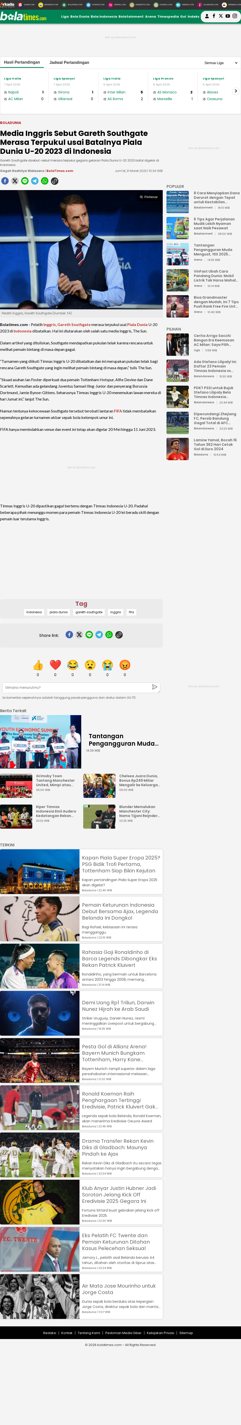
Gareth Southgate (74, 324)
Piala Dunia (137, 324)
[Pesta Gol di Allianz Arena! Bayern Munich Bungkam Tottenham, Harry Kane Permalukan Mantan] (40, 1080)
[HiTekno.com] (95, 4)
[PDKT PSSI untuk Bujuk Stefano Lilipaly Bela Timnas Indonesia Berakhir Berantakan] (177, 405)
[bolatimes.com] (23, 19)
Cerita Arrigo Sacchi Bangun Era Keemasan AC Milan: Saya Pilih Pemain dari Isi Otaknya (215, 340)
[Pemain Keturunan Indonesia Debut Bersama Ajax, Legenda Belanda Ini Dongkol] (40, 939)
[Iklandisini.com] (207, 4)
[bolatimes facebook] (213, 16)
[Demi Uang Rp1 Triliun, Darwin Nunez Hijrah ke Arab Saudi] (40, 1033)
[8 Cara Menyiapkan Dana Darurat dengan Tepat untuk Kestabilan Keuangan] (177, 211)
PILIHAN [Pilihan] (173, 329)
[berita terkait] (13, 710)
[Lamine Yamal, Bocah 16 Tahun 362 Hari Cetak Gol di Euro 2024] (177, 458)
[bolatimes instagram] (234, 16)
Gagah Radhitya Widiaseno (22, 171)
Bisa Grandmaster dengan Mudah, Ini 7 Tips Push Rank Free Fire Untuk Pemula (217, 302)
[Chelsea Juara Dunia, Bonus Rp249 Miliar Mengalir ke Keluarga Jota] (100, 795)
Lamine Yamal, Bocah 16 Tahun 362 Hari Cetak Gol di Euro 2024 (215, 444)
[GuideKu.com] (163, 4)
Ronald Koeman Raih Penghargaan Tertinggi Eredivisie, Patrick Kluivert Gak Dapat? (118, 1100)
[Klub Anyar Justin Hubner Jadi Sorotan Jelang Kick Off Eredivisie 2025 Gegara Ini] (40, 1222)
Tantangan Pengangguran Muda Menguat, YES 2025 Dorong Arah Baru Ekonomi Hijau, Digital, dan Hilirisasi (214, 249)
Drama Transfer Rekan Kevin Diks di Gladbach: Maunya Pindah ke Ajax (118, 1147)
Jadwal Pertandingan (69, 62)
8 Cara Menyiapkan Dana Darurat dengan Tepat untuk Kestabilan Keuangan (217, 197)
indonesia (34, 612)
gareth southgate (89, 612)
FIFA (118, 410)
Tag (81, 604)
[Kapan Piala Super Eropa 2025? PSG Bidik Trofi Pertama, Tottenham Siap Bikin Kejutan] (40, 891)
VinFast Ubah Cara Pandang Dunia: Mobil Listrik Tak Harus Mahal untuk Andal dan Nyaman (217, 276)
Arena (150, 16)
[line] (25, 182)
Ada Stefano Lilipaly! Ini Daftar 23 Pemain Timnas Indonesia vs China (215, 366)
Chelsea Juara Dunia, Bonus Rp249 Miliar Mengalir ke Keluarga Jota (138, 780)
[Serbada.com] (231, 4)
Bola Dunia (79, 16)
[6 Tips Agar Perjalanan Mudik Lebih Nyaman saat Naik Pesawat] (177, 237)
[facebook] (5, 182)
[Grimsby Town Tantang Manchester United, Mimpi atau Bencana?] (17, 795)
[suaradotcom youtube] (227, 16)
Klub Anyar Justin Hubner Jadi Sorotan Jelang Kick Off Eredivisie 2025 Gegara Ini (119, 1194)
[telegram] (35, 182)
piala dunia (59, 612)
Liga (65, 16)
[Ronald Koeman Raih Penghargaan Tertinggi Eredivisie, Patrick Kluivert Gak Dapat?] (40, 1128)
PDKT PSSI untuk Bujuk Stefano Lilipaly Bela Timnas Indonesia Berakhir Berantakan (213, 392)
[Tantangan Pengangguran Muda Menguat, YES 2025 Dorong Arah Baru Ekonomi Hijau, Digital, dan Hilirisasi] (40, 742)
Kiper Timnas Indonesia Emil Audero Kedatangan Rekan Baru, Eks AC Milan (56, 811)
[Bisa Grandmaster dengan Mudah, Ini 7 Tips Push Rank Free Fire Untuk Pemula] (177, 315)
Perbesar (149, 197)
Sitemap (186, 1333)
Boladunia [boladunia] (10, 122)
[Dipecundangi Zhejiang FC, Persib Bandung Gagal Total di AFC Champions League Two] (177, 432)
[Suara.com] (26, 4)
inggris (115, 612)
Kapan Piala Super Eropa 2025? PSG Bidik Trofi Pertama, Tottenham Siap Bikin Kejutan (121, 864)
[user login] (206, 18)
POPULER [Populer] (175, 186)
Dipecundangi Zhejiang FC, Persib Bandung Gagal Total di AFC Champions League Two (216, 418)
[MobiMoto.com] (139, 4)
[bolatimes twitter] (220, 16)
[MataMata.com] (48, 4)
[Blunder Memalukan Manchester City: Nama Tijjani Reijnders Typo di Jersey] (100, 826)
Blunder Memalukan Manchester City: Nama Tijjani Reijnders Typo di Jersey (139, 811)
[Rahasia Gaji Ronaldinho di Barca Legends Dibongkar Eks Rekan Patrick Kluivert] (40, 986)
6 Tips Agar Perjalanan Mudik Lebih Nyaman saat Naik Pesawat (214, 223)
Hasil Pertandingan (22, 62)
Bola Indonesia (104, 16)
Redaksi (49, 1333)
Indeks (194, 16)
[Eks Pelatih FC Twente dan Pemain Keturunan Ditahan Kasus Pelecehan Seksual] (40, 1269)
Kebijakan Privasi (160, 1333)
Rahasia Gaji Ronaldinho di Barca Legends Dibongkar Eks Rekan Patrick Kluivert (119, 958)
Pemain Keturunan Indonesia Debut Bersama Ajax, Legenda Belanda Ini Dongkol (120, 911)
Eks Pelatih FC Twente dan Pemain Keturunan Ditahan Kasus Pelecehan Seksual (116, 1242)
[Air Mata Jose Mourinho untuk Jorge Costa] (40, 1316)
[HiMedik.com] (185, 4)
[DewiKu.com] (117, 4)
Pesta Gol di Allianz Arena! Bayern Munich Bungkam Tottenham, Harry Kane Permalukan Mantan (114, 1053)
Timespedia (168, 16)
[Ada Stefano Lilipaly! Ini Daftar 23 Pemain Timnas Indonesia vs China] (177, 379)
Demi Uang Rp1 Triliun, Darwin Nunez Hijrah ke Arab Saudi (118, 1005)
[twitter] (15, 182)
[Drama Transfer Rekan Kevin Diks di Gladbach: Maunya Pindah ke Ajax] (40, 1175)
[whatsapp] (45, 182)
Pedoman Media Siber (123, 1333)
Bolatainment (131, 16)
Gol (183, 16)
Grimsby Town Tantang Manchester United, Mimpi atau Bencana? (55, 780)
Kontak (67, 1333)
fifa (131, 612)
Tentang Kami (89, 1333)
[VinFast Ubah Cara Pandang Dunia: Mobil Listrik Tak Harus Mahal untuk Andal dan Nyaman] (177, 289)
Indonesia (23, 330)
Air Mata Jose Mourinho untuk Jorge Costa (119, 1289)
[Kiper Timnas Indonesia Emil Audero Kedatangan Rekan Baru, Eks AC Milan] (17, 826)
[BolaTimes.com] (72, 4)
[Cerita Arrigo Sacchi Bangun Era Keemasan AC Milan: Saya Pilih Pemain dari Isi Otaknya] (177, 353)
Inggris (49, 324)
